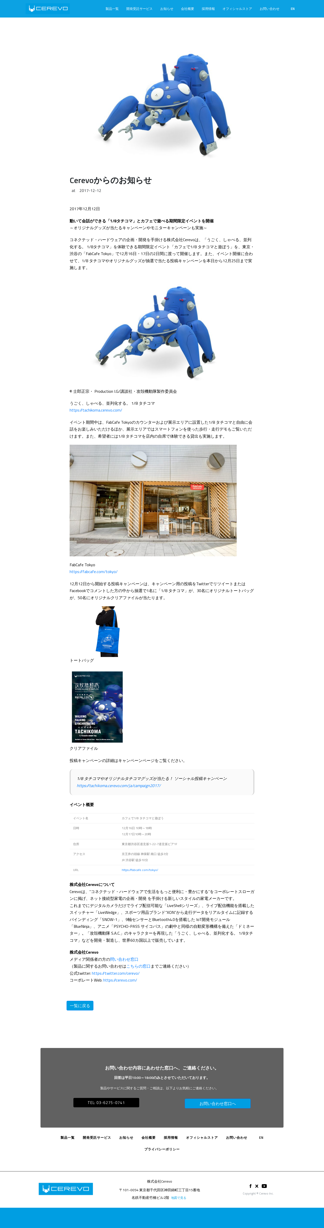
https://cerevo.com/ (120, 980)
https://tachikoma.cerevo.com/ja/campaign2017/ (119, 785)
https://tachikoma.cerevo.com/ (96, 410)
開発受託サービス (139, 8)
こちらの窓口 (138, 966)
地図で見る (178, 1197)
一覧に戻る (80, 1006)
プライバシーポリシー (162, 1149)
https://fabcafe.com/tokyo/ (94, 571)
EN (293, 8)
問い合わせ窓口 (124, 959)
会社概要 (187, 8)
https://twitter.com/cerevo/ (116, 973)
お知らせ (166, 8)
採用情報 (208, 8)
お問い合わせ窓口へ (217, 1103)
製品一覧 (112, 8)
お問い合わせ (269, 8)
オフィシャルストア (237, 8)
